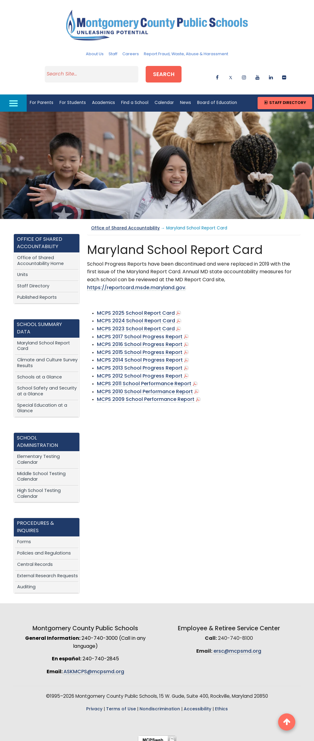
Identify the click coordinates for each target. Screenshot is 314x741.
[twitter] (230, 74)
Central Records (35, 560)
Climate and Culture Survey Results (47, 359)
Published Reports (37, 293)
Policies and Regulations (44, 549)
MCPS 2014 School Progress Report (140, 356)
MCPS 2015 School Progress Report (139, 348)
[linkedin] (270, 74)
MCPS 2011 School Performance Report (144, 380)
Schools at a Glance (39, 373)
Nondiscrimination (160, 705)
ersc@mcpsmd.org (237, 647)
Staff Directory (285, 99)
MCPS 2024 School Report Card (136, 317)
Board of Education (217, 99)
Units (22, 271)
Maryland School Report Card (43, 342)
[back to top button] (286, 722)
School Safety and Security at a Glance (47, 387)
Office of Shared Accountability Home (40, 257)
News (185, 99)
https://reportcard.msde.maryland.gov (136, 283)
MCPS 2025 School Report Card (136, 309)
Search (169, 73)
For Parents (41, 99)
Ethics (221, 705)
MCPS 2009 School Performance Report (145, 395)
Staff (113, 54)
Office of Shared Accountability (125, 224)
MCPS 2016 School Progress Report (139, 340)
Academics (103, 99)
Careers (130, 54)
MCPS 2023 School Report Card (136, 325)
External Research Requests (47, 572)
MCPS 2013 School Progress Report (139, 364)
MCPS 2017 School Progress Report (139, 332)
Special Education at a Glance (42, 404)
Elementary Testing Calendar (38, 456)
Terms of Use (121, 705)
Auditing (26, 583)
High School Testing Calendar (39, 490)
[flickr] (284, 74)
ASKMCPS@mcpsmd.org (93, 667)
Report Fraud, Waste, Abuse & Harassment (186, 54)
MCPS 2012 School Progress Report (140, 372)
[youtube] (257, 74)
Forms (24, 538)
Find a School (134, 99)
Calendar (164, 99)
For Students (72, 99)
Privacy (94, 705)
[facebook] (217, 74)
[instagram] (243, 74)
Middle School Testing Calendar (41, 472)
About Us (95, 54)
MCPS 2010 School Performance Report (145, 387)
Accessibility (197, 705)
